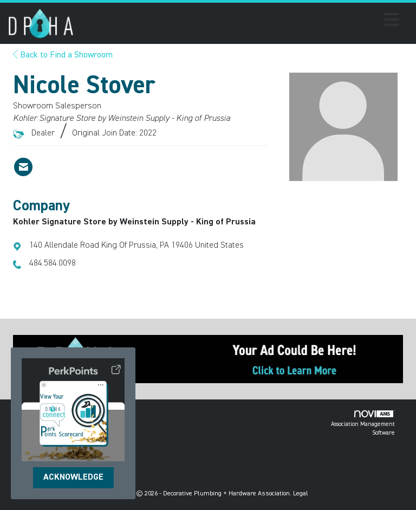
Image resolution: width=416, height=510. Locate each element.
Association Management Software (363, 423)
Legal (300, 493)
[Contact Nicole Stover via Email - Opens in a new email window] (23, 167)
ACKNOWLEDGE (73, 477)
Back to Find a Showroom (63, 55)
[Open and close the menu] (239, 22)
